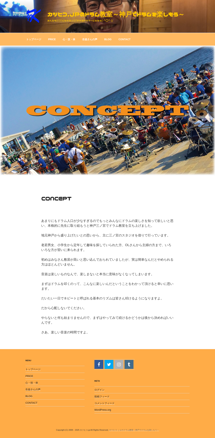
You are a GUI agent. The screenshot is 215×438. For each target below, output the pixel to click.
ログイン (99, 389)
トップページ (33, 39)
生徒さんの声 (89, 39)
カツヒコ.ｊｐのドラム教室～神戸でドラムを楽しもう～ (116, 14)
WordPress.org (102, 409)
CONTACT (124, 39)
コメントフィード (104, 403)
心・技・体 (69, 39)
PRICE (52, 39)
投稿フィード (101, 396)
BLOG (107, 39)
